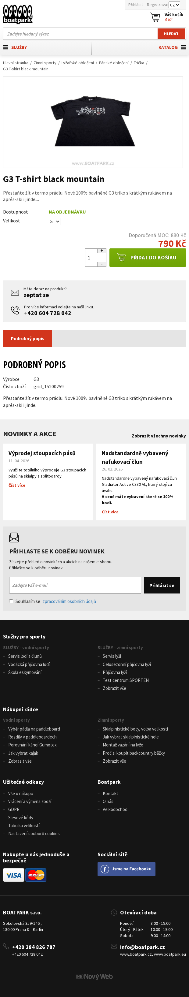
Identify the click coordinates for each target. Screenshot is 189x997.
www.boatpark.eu (170, 954)
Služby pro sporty (24, 636)
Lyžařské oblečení (78, 62)
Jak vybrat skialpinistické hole (131, 737)
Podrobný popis (27, 338)
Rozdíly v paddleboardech (32, 737)
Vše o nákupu (20, 793)
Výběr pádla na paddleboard (34, 729)
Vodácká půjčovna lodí (29, 664)
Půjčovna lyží (115, 672)
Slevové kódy (20, 817)
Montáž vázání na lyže (123, 745)
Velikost (11, 221)
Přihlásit (135, 4)
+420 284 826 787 (33, 946)
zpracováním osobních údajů (69, 601)
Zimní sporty (45, 62)
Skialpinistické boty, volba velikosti (135, 729)
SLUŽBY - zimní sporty (120, 647)
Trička (139, 62)
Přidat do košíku (147, 257)
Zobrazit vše (114, 688)
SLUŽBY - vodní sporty (26, 647)
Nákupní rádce (20, 709)
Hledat (171, 33)
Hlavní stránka (15, 62)
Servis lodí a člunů (25, 656)
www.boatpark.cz (136, 954)
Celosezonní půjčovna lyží (127, 664)
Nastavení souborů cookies (34, 833)
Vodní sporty (16, 720)
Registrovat (158, 4)
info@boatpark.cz (142, 946)
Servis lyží (112, 656)
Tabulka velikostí (24, 825)
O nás (108, 801)
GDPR (14, 809)
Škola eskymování (24, 672)
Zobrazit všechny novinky (159, 436)
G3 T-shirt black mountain (25, 69)
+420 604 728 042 (47, 313)
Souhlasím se (52, 601)
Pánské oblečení (114, 62)
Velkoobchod (115, 809)
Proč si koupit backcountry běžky (134, 753)
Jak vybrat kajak (23, 753)
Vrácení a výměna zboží (29, 801)
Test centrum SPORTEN (126, 680)
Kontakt (110, 793)
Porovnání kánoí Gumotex (32, 745)
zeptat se (36, 295)
